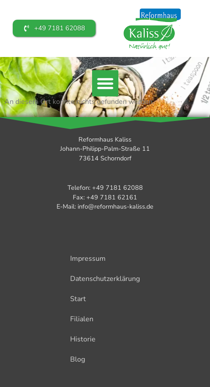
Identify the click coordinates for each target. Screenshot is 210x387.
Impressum (88, 258)
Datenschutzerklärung (105, 279)
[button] (105, 83)
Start (78, 299)
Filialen (81, 319)
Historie (83, 339)
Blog (77, 359)
